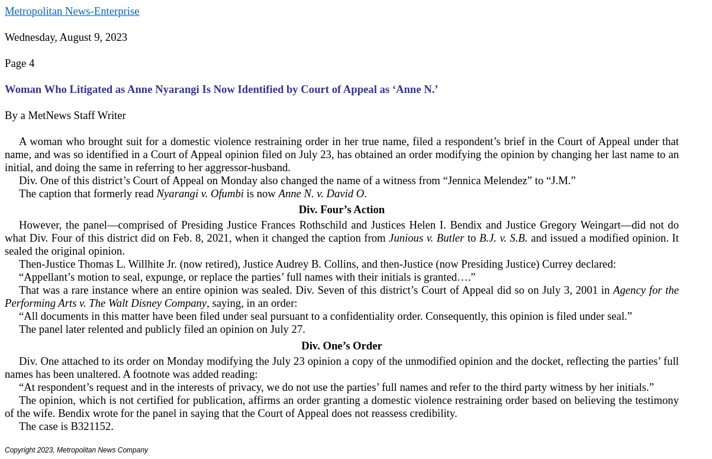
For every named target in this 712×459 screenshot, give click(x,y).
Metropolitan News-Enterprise (72, 11)
